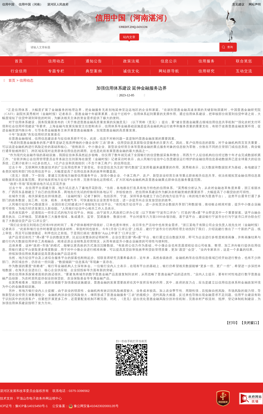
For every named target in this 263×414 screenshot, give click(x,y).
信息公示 (169, 61)
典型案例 (94, 71)
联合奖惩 (244, 61)
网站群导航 (169, 71)
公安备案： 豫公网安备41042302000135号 (85, 406)
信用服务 (206, 61)
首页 (19, 61)
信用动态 (56, 61)
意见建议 (238, 4)
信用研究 (206, 71)
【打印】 (232, 323)
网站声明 (255, 4)
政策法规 (131, 61)
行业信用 (19, 71)
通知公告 (94, 61)
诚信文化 (131, 71)
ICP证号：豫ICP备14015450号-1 (24, 406)
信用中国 (8, 4)
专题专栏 (56, 71)
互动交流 (244, 71)
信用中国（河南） (31, 4)
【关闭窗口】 (250, 323)
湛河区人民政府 (58, 4)
